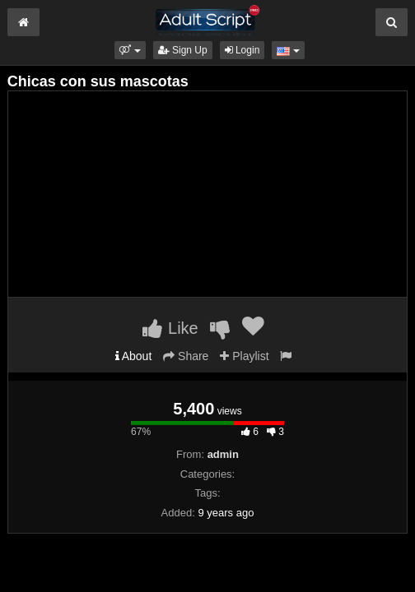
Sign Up (183, 50)
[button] (129, 50)
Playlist (244, 356)
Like (170, 328)
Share (185, 356)
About (133, 356)
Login (242, 50)
